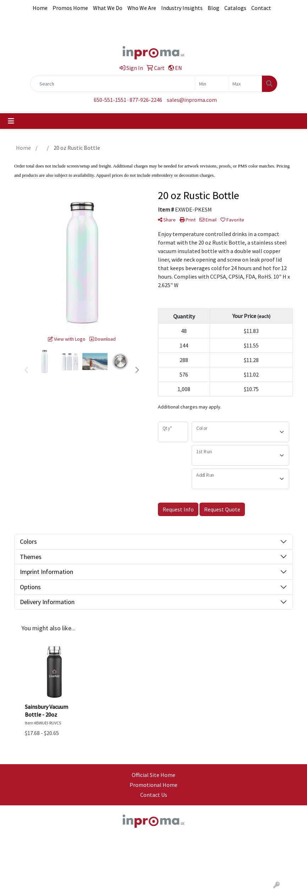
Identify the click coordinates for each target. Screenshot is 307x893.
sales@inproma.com (192, 99)
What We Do (107, 7)
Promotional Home (153, 784)
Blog (213, 7)
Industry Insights (182, 7)
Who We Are (141, 7)
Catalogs (235, 7)
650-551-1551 (110, 99)
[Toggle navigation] (11, 121)
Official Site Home (153, 774)
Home (40, 7)
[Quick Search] (113, 84)
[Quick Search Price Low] (212, 84)
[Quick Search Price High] (245, 84)
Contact (261, 7)
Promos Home (70, 7)
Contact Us (153, 794)
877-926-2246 (146, 99)
